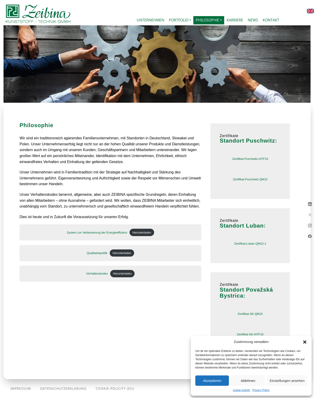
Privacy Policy (261, 390)
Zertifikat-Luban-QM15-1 (250, 243)
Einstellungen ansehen (287, 381)
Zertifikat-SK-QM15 (250, 314)
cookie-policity (241, 390)
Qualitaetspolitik (97, 253)
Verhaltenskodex (97, 273)
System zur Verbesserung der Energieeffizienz (97, 232)
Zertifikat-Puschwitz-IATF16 (250, 159)
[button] (304, 341)
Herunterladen (142, 232)
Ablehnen (248, 381)
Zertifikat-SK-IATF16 (250, 334)
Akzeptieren (212, 381)
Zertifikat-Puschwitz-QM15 (250, 179)
